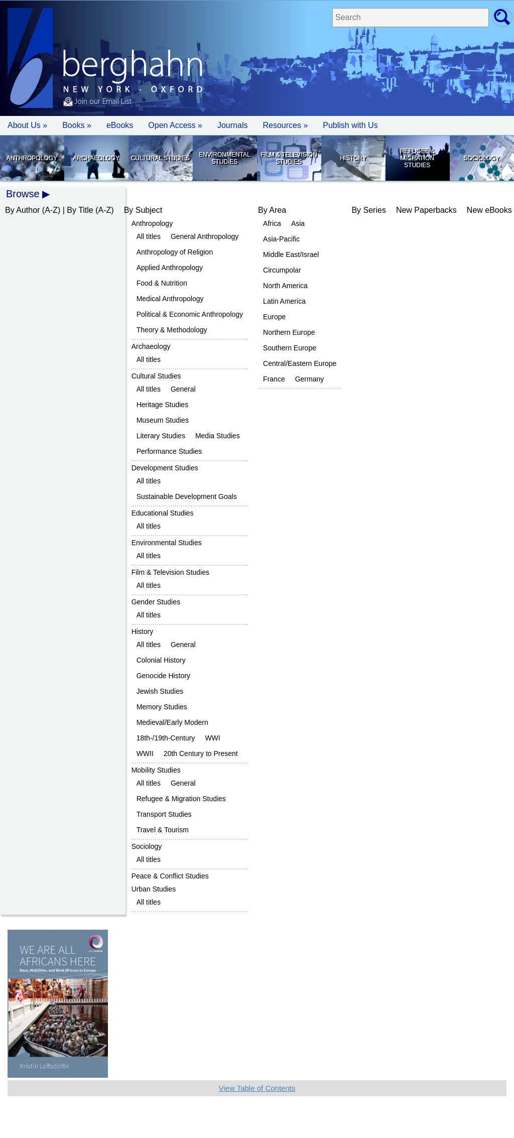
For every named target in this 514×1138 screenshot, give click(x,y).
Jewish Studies (160, 691)
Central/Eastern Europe (299, 363)
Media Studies (217, 436)
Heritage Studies (163, 405)
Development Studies (165, 468)
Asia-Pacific (281, 239)
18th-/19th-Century (166, 738)
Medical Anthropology (170, 299)
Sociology (481, 158)
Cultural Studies (160, 158)
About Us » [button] (27, 125)
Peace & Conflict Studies (170, 876)
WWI (212, 738)
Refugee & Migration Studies (417, 158)
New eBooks (489, 210)
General (183, 389)
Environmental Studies (224, 158)
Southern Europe (289, 348)
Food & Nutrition (162, 283)
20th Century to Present (201, 753)
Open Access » (175, 125)
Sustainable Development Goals (187, 496)
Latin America (284, 301)
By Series (368, 210)
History (353, 158)
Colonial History (161, 660)
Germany (309, 379)
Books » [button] (76, 125)
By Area (272, 210)
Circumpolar (282, 270)
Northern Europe (289, 332)
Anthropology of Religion (175, 252)
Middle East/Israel (291, 254)
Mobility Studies (156, 770)
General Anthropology (204, 236)
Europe (274, 317)
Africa (272, 223)
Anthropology (32, 158)
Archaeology (96, 158)
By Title (80, 210)
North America (285, 286)
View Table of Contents (257, 1088)
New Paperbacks (426, 210)
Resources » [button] (285, 125)
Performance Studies (169, 451)
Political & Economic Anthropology (190, 314)
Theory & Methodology (172, 330)
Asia (298, 223)
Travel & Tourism (163, 830)
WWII (145, 753)
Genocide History (163, 676)
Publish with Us (350, 125)
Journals (232, 125)
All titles (149, 236)
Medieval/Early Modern (172, 722)
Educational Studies (163, 513)
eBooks (119, 125)
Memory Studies (162, 707)
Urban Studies (154, 889)
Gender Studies (156, 602)
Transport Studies (164, 814)
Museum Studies (163, 420)
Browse (23, 193)
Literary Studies (161, 436)
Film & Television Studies (289, 158)
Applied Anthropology (170, 268)
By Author (22, 210)
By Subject (143, 210)
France (274, 379)
